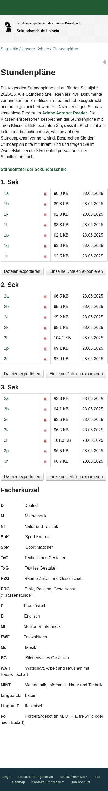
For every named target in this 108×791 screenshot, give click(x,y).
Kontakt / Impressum (47, 782)
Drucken (105, 62)
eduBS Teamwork (73, 777)
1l (5, 224)
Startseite (9, 49)
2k (6, 327)
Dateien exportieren (22, 271)
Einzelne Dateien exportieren (76, 271)
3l (5, 440)
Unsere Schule (35, 49)
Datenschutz (80, 782)
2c (6, 317)
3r (6, 461)
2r (6, 359)
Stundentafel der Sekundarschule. (34, 169)
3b (6, 409)
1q (6, 245)
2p (6, 348)
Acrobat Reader (71, 113)
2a (6, 296)
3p (6, 451)
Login (6, 777)
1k (6, 214)
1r (6, 256)
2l (5, 338)
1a (6, 193)
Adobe (48, 113)
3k (6, 430)
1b (6, 204)
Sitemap (18, 782)
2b (6, 306)
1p (6, 235)
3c (6, 419)
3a (6, 398)
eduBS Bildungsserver (35, 777)
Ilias (97, 777)
